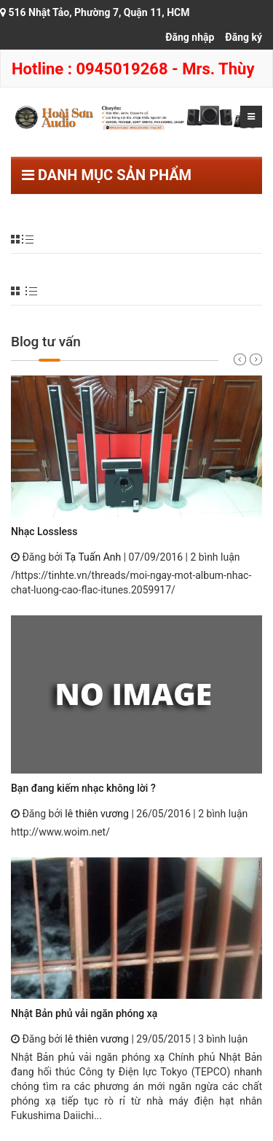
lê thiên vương (97, 813)
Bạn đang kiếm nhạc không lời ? (83, 788)
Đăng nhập (189, 37)
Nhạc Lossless (44, 531)
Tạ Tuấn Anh (93, 557)
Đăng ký (243, 37)
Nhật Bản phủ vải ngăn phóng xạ (84, 1013)
